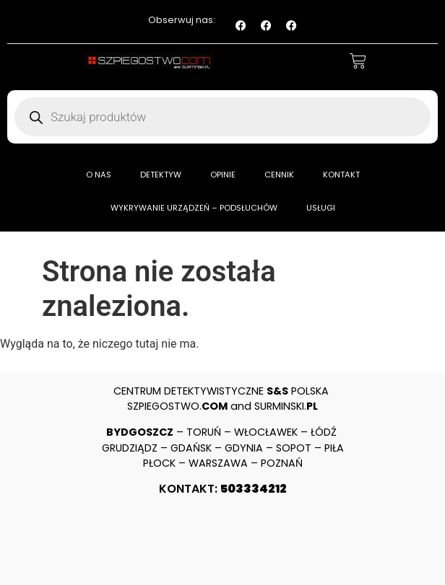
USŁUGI (320, 208)
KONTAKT (341, 174)
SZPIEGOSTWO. (177, 406)
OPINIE (223, 174)
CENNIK (279, 174)
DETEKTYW (160, 174)
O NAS (98, 174)
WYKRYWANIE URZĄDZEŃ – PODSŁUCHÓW (194, 208)
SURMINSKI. (286, 406)
